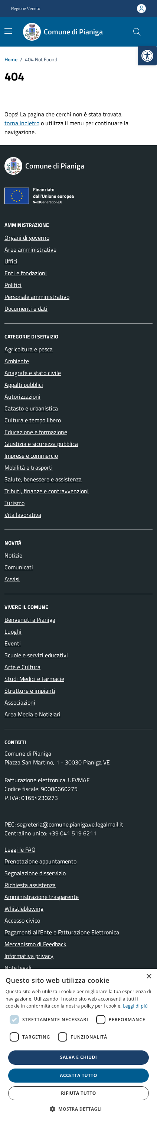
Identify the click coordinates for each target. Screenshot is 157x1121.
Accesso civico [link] (22, 920)
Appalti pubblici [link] (23, 384)
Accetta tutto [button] (78, 1075)
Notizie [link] (13, 555)
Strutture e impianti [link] (29, 690)
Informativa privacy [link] (28, 955)
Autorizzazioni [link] (22, 396)
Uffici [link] (10, 261)
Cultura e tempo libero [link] (32, 420)
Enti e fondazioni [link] (25, 273)
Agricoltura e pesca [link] (28, 349)
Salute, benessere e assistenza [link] (43, 479)
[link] (147, 55)
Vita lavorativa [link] (22, 514)
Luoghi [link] (13, 631)
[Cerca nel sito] (137, 32)
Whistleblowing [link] (23, 908)
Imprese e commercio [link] (31, 455)
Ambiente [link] (16, 361)
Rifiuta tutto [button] (78, 1093)
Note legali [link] (18, 967)
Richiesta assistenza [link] (30, 884)
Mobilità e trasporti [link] (28, 467)
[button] (78, 1109)
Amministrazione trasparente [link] (41, 896)
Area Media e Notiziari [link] (32, 714)
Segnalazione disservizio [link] (35, 873)
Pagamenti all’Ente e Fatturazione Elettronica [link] (61, 932)
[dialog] (78, 1045)
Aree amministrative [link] (30, 249)
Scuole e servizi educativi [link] (36, 655)
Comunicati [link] (18, 567)
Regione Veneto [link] (25, 8)
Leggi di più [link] (135, 1006)
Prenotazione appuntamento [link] (40, 861)
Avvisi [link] (12, 579)
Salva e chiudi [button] (78, 1057)
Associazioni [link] (19, 702)
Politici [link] (13, 284)
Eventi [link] (12, 643)
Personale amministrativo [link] (36, 296)
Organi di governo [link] (26, 237)
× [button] (148, 976)
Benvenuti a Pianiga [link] (29, 619)
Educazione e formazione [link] (35, 431)
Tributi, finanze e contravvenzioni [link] (46, 491)
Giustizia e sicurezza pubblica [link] (41, 443)
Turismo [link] (14, 502)
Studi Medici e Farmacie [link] (34, 678)
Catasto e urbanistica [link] (31, 408)
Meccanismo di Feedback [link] (35, 944)
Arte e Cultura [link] (22, 666)
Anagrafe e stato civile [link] (32, 372)
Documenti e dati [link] (26, 308)
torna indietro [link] (21, 123)
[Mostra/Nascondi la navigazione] (8, 31)
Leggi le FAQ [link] (20, 849)
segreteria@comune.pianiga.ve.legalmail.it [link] (70, 824)
